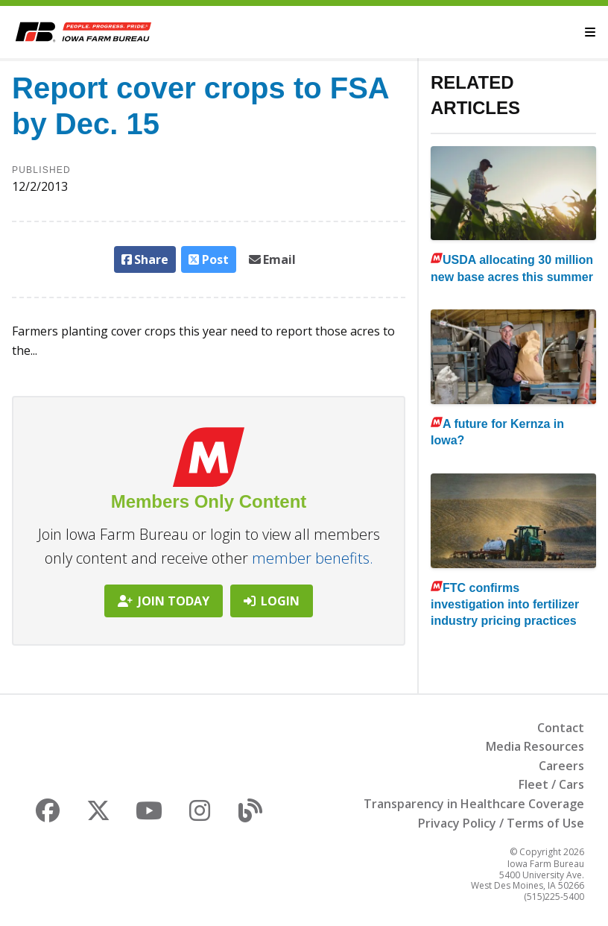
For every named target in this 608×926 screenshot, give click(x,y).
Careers (561, 766)
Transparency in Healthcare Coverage (474, 804)
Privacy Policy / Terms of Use (501, 823)
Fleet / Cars (551, 784)
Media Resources (535, 746)
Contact (560, 727)
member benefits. (312, 558)
